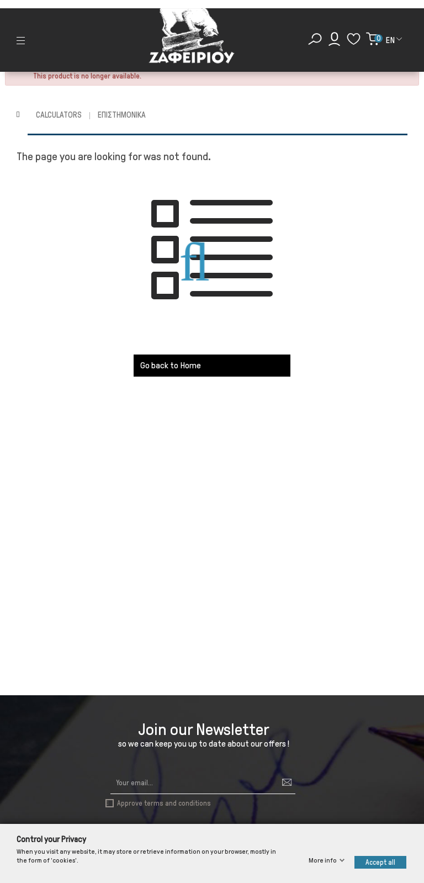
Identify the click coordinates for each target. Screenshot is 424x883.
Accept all (380, 862)
